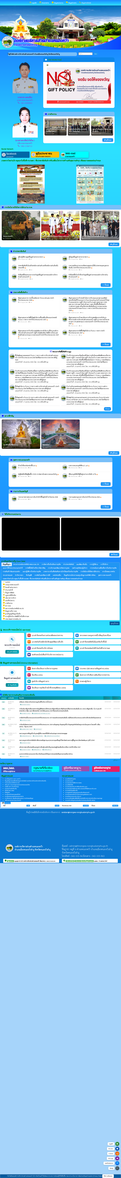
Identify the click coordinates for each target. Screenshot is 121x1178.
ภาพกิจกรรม (7, 603)
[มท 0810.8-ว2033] (25, 704)
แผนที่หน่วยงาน (8, 600)
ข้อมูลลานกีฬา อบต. (10, 611)
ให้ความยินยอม (108, 1176)
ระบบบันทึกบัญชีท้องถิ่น (71, 791)
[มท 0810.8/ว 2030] (25, 720)
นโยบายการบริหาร (9, 598)
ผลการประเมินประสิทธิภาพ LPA (13, 608)
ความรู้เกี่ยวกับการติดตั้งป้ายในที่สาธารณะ (16, 616)
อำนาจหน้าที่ (8, 590)
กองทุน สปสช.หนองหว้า (11, 585)
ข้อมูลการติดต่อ (8, 593)
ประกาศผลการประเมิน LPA (12, 619)
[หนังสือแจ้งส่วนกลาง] (25, 736)
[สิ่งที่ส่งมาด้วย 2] (47, 749)
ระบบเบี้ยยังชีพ (69, 785)
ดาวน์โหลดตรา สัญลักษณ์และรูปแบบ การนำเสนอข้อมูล (19, 798)
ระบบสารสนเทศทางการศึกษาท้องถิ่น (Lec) (76, 787)
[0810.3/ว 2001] (24, 756)
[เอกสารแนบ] (37, 729)
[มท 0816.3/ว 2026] (25, 749)
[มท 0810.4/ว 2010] (25, 743)
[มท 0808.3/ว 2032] (25, 713)
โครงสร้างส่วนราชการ (10, 587)
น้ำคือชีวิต (7, 792)
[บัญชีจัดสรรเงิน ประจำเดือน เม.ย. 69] (41, 713)
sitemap (7, 803)
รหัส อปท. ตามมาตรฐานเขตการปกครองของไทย (17, 785)
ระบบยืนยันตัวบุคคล (70, 779)
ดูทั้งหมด (107, 140)
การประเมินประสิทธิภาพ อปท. (12, 783)
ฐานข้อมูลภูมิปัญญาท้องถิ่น (12, 614)
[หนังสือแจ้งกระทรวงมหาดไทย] (52, 736)
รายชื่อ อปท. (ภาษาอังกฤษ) (12, 787)
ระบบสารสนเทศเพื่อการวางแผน (73, 783)
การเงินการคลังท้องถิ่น (11, 789)
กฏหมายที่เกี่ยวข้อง (9, 595)
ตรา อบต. (7, 606)
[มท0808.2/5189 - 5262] (26, 729)
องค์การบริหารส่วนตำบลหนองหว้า (32, 861)
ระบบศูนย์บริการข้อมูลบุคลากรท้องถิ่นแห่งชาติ (77, 792)
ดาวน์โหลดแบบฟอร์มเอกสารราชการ (14, 796)
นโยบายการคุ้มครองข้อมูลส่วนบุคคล (84, 861)
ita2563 (6, 582)
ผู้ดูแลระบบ (10, 861)
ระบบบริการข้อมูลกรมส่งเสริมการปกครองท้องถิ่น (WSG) (80, 800)
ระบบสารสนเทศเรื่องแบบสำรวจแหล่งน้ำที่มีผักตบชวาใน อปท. (81, 789)
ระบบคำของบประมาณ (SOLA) (73, 796)
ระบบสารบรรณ (69, 781)
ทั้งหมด (107, 409)
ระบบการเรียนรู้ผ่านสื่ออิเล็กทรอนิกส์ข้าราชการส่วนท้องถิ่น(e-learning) (83, 798)
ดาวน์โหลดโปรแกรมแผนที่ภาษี (12, 794)
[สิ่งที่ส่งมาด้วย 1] (36, 749)
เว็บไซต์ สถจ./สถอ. (9, 791)
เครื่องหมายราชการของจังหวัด (13, 800)
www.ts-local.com (50, 861)
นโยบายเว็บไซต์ (70, 861)
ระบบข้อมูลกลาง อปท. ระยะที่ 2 (13, 779)
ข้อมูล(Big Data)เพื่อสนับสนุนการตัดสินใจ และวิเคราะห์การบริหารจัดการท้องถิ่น (25, 781)
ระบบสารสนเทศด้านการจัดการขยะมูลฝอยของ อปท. (78, 794)
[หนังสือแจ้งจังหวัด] (38, 736)
